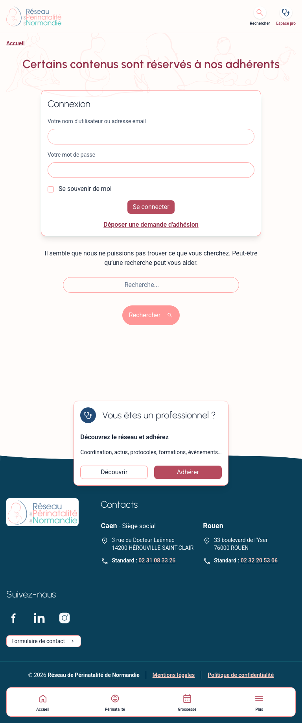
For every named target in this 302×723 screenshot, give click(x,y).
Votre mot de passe (71, 155)
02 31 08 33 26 (156, 560)
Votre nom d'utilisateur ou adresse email (97, 121)
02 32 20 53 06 (259, 560)
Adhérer (188, 472)
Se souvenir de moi (80, 188)
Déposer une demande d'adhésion (151, 224)
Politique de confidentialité (241, 675)
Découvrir (114, 472)
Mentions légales (174, 675)
